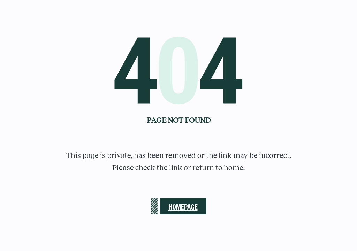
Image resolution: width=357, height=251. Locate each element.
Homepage (183, 206)
